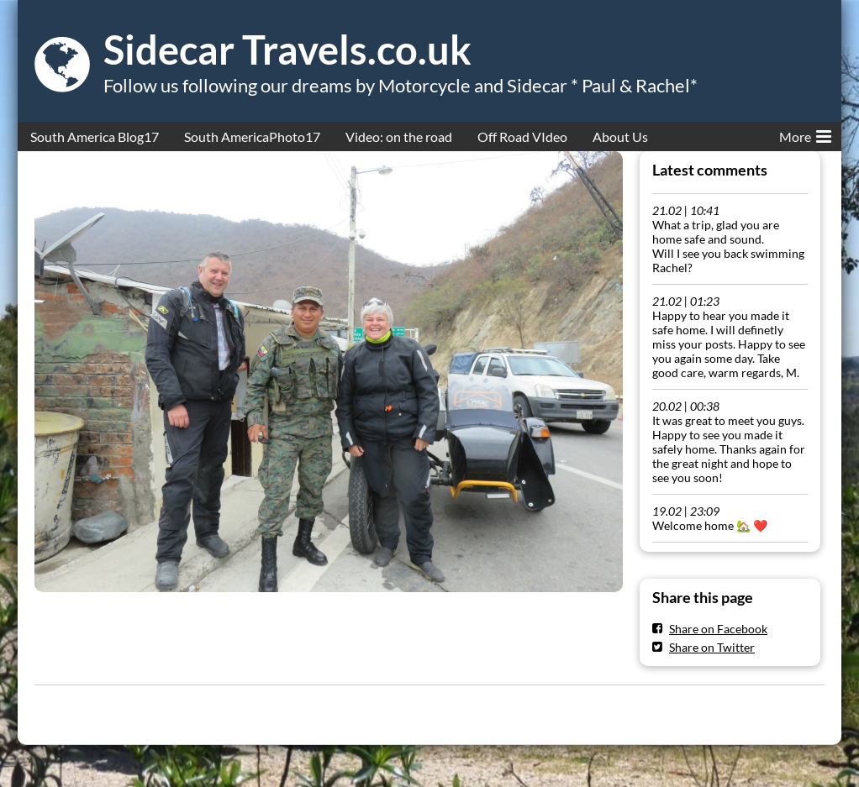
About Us (620, 136)
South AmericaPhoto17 (252, 136)
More (805, 133)
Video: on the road (398, 136)
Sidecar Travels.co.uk (287, 49)
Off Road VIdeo (522, 136)
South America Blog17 (94, 136)
